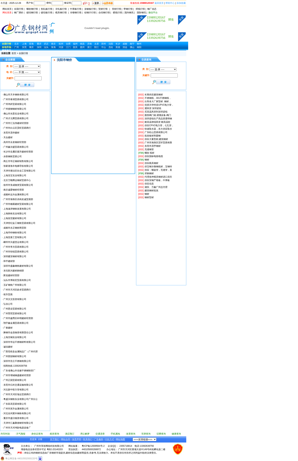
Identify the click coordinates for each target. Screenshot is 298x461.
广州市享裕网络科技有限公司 (49, 446)
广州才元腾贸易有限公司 (16, 118)
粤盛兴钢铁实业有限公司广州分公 (20, 399)
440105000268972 (91, 449)
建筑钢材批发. (152, 190)
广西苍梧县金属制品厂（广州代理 (20, 351)
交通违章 (100, 433)
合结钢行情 (104, 12)
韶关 (75, 47)
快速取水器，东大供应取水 (158, 129)
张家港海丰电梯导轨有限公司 (18, 166)
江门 (68, 47)
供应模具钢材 (151, 163)
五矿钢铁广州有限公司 (14, 285)
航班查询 (54, 433)
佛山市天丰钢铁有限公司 (16, 94)
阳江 (96, 47)
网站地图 (120, 439)
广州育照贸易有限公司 (14, 313)
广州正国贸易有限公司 (14, 380)
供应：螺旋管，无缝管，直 (158, 170)
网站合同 (65, 439)
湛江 (89, 47)
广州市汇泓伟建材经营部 (16, 123)
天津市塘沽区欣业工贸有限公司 (19, 170)
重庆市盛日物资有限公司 (16, 418)
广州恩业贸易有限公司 (14, 308)
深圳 (39, 47)
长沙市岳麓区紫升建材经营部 (18, 151)
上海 (24, 43)
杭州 (61, 43)
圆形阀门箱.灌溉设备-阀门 (158, 115)
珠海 (53, 47)
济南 (89, 43)
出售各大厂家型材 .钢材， (158, 101)
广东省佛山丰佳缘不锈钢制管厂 (19, 370)
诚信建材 (8, 346)
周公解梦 (85, 433)
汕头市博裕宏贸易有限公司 (17, 280)
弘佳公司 (8, 304)
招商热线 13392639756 (15, 365)
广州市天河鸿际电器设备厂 (17, 427)
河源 (61, 47)
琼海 (31, 43)
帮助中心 (170, 3)
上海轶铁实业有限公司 (14, 213)
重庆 (39, 43)
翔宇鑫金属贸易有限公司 (16, 323)
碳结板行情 (46, 12)
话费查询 (161, 433)
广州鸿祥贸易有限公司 (14, 104)
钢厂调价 (18, 12)
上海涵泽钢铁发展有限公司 (17, 208)
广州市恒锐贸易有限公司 (16, 251)
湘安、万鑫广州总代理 (156, 187)
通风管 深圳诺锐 (153, 108)
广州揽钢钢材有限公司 (14, 109)
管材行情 (116, 9)
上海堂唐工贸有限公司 (14, 237)
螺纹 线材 (149, 153)
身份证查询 (37, 433)
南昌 (82, 43)
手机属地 (115, 433)
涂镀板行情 (90, 9)
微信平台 (153, 12)
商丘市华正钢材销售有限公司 (18, 161)
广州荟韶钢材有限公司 (14, 356)
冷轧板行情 (61, 9)
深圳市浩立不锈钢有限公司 (17, 361)
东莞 (24, 47)
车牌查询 (146, 433)
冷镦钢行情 (75, 12)
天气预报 (20, 433)
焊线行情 (140, 9)
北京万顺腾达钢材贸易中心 (17, 180)
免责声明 (76, 439)
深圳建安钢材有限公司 (14, 256)
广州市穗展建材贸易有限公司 (18, 204)
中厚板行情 (75, 9)
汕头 (46, 47)
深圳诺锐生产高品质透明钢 (158, 118)
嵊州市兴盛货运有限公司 (16, 242)
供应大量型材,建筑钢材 (156, 139)
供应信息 (149, 183)
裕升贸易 (8, 294)
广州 (16, 47)
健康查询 (176, 433)
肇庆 (31, 47)
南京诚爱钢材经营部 (13, 189)
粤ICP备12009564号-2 (93, 446)
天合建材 (8, 137)
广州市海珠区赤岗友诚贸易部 (18, 199)
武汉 (46, 43)
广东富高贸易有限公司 (14, 404)
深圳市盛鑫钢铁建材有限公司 (18, 266)
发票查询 (130, 433)
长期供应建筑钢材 (154, 94)
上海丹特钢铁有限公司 (14, 232)
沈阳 (111, 43)
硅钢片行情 (90, 12)
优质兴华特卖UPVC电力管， (159, 105)
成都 (125, 43)
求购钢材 (149, 173)
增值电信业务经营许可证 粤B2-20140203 (42, 449)
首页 (14, 53)
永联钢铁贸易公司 (12, 156)
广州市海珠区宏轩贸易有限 (158, 142)
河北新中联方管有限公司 (16, 389)
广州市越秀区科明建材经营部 (18, 318)
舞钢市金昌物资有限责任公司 (18, 332)
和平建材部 (9, 261)
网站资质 (7, 12)
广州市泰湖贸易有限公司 (16, 99)
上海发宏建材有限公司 (14, 218)
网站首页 (7, 9)
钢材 (147, 159)
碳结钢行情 (32, 12)
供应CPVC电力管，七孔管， (159, 125)
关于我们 (54, 439)
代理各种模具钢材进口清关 (158, 176)
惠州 (82, 47)
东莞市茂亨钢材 (153, 146)
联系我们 (87, 439)
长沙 (118, 43)
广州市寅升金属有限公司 (16, 408)
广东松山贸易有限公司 (156, 132)
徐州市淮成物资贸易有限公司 (18, 185)
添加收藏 (181, 3)
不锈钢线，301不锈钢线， (158, 98)
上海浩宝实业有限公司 (14, 175)
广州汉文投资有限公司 (14, 299)
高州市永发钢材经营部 (14, 142)
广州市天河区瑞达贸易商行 (17, 394)
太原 (96, 43)
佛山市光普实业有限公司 (16, 113)
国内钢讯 (129, 12)
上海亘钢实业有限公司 (14, 337)
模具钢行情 (61, 12)
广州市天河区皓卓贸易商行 (17, 289)
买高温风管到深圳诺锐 (156, 111)
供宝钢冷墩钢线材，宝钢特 (158, 166)
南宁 (132, 43)
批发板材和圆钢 (153, 135)
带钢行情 (128, 9)
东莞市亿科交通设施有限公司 (18, 385)
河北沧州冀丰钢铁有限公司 (17, 413)
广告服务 (98, 439)
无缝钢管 (149, 149)
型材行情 (103, 9)
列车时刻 (5, 433)
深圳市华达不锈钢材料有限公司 (19, 342)
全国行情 (18, 9)
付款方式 (109, 439)
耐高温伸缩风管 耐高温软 (157, 122)
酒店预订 (69, 433)
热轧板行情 (46, 9)
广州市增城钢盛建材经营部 (17, 375)
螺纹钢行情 (32, 9)
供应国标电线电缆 (154, 156)
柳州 (139, 43)
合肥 (68, 43)
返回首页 (159, 3)
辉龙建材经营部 (11, 275)
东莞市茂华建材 (11, 132)
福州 (75, 43)
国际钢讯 (141, 12)
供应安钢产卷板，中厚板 (157, 180)
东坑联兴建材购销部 (13, 270)
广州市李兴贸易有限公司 (16, 247)
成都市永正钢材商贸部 (14, 228)
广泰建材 (8, 327)
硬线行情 (117, 12)
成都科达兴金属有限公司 (16, 194)
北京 (16, 43)
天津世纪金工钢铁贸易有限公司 (19, 223)
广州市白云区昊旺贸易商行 (17, 128)
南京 (53, 43)
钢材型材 (149, 197)
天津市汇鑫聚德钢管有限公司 (18, 423)
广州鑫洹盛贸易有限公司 (16, 147)
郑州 (103, 43)
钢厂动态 (151, 9)
